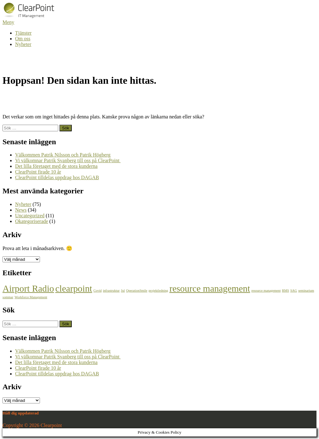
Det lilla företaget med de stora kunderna (56, 166)
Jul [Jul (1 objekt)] (123, 290)
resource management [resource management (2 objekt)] (209, 288)
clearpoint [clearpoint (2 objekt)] (73, 288)
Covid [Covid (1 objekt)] (97, 290)
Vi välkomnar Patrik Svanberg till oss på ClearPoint (68, 160)
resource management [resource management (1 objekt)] (266, 290)
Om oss (22, 38)
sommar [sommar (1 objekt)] (8, 297)
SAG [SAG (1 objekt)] (293, 290)
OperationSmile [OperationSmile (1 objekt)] (136, 290)
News (20, 210)
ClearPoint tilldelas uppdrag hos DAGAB (57, 177)
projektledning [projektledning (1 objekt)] (158, 290)
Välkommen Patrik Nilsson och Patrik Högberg (62, 154)
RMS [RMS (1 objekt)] (285, 290)
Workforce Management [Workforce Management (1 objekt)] (30, 297)
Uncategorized (29, 215)
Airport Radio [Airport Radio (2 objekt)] (28, 288)
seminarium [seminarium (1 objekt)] (306, 290)
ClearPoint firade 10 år (38, 171)
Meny (8, 22)
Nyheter (23, 44)
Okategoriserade (31, 221)
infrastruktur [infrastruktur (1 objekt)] (111, 290)
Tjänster (23, 33)
